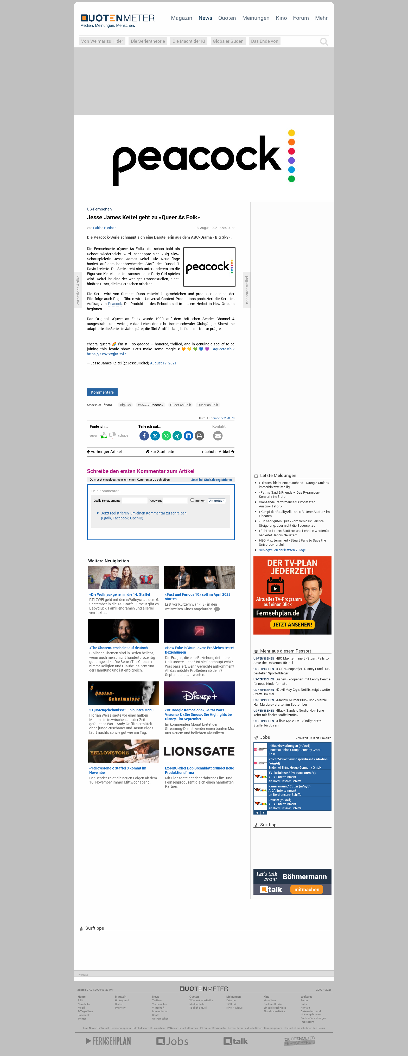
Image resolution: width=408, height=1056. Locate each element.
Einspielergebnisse (275, 1007)
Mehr (321, 17)
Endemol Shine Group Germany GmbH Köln (288, 749)
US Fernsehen (157, 1028)
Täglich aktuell (198, 1007)
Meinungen (256, 17)
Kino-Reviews (234, 1007)
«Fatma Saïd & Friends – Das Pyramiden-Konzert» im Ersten (289, 494)
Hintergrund (122, 1000)
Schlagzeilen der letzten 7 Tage (282, 550)
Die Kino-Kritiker (273, 1004)
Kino (281, 17)
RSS (80, 1000)
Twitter (82, 1018)
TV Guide (205, 1028)
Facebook (84, 1015)
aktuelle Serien (253, 1028)
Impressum (307, 1021)
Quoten (227, 17)
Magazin (181, 17)
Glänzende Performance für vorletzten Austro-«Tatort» (287, 504)
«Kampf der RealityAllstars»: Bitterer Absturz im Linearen (294, 513)
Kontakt (305, 1007)
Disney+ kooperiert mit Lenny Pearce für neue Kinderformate (291, 681)
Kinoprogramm (273, 1028)
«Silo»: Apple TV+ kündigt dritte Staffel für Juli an (287, 723)
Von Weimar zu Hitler (102, 41)
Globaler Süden (228, 41)
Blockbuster (219, 1028)
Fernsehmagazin (121, 1028)
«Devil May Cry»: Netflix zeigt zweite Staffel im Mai (291, 691)
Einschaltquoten (188, 1028)
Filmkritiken (140, 1028)
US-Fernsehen (160, 1018)
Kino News (89, 1028)
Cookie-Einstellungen (313, 1018)
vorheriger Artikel (104, 451)
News (205, 17)
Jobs (304, 1004)
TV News (172, 1028)
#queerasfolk (223, 349)
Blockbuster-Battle (274, 1011)
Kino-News (270, 1000)
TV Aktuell (103, 1028)
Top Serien (319, 1028)
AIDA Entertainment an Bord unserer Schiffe (285, 776)
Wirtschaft (158, 1007)
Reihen (119, 1004)
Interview (120, 1007)
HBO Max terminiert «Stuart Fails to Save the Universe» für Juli (292, 542)
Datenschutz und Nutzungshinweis (311, 1013)
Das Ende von (264, 41)
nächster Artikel (218, 451)
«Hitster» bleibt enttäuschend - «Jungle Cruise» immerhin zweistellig (294, 484)
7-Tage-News (85, 1011)
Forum (301, 17)
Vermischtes (159, 1004)
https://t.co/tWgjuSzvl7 (106, 354)
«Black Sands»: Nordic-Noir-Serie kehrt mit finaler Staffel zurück (288, 712)
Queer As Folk (180, 405)
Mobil (81, 1007)
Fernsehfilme (235, 1028)
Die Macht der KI (189, 41)
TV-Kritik (231, 1004)
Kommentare (102, 392)
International (160, 1011)
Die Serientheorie (148, 41)
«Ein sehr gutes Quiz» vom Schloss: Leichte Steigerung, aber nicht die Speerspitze (291, 523)
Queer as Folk (207, 405)
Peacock (115, 303)
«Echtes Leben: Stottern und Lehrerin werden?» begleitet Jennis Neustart (294, 532)
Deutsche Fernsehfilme (297, 1028)
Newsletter (84, 1004)
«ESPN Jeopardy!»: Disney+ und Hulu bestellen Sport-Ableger (291, 671)
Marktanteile (196, 1004)
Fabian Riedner (104, 228)
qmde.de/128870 (223, 418)
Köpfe (155, 1015)
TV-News (157, 1000)
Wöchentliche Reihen (201, 1000)
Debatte (230, 1000)
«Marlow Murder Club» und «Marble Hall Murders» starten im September (290, 702)
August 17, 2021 (163, 363)
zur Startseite (160, 451)
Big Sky (125, 405)
